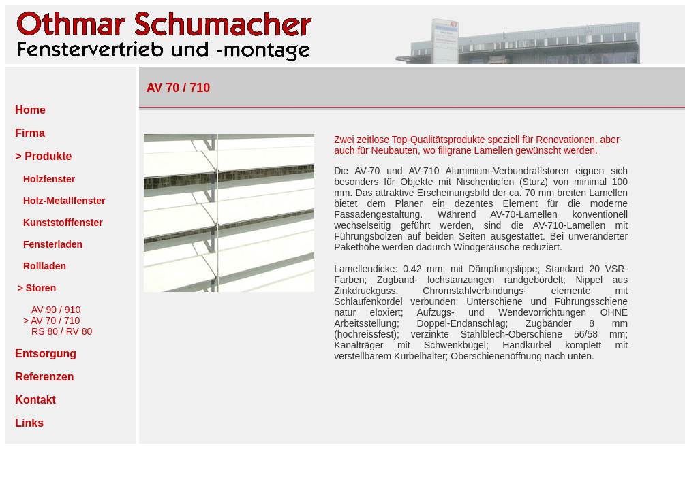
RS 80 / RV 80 (61, 331)
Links (29, 423)
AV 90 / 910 (55, 309)
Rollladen (44, 266)
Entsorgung (45, 353)
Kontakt (35, 400)
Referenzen (44, 376)
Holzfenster (49, 179)
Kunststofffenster (63, 222)
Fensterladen (52, 244)
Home (27, 110)
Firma (30, 133)
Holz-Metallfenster (64, 200)
